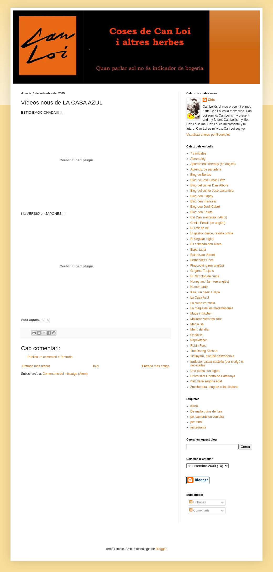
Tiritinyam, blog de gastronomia (212, 356)
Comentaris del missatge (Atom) (65, 374)
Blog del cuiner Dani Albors (209, 185)
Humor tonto (199, 287)
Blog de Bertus (200, 175)
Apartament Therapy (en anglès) (213, 164)
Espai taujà (198, 249)
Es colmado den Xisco (206, 244)
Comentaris (199, 510)
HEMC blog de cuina (204, 276)
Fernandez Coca (202, 260)
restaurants (198, 427)
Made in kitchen (201, 313)
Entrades (197, 502)
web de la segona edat (206, 381)
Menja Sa (197, 324)
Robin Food (198, 346)
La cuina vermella (202, 303)
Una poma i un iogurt (204, 371)
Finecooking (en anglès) (207, 265)
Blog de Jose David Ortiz (207, 180)
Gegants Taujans (202, 271)
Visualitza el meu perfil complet (208, 134)
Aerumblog (198, 159)
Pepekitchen (199, 340)
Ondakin (196, 335)
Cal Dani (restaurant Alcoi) (208, 217)
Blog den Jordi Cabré (205, 206)
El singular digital (202, 239)
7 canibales (198, 153)
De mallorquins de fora (206, 411)
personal (196, 422)
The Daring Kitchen (203, 351)
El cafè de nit (199, 228)
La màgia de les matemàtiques (211, 308)
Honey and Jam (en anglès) (209, 281)
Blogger (161, 549)
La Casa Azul (199, 297)
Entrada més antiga (155, 366)
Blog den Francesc (203, 201)
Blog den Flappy (201, 196)
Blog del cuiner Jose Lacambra (212, 190)
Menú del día (199, 329)
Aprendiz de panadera (205, 169)
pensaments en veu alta (207, 417)
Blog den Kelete (201, 212)
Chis (211, 100)
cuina (194, 406)
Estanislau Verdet (202, 255)
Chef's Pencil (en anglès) (207, 223)
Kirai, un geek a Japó (205, 292)
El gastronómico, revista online (211, 233)
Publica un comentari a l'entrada (50, 357)
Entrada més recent (36, 366)
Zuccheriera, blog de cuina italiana (214, 387)
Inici (96, 366)
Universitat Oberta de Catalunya (212, 376)
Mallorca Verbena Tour (206, 319)
